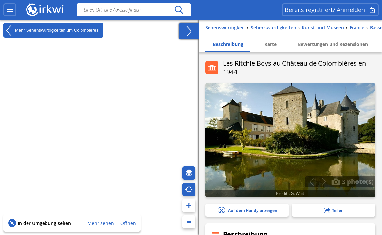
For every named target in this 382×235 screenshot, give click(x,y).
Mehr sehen (100, 223)
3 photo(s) (352, 181)
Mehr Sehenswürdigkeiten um (51, 30)
